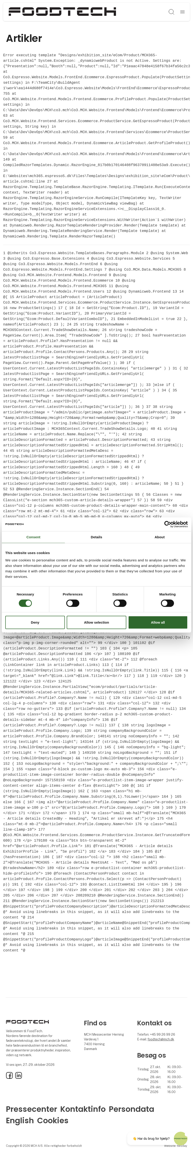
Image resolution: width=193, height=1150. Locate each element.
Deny (35, 622)
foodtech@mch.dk (161, 1039)
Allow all (158, 622)
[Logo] (62, 11)
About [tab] (159, 537)
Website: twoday (175, 1145)
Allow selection (96, 622)
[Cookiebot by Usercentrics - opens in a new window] (168, 524)
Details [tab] (96, 537)
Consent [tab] (33, 537)
